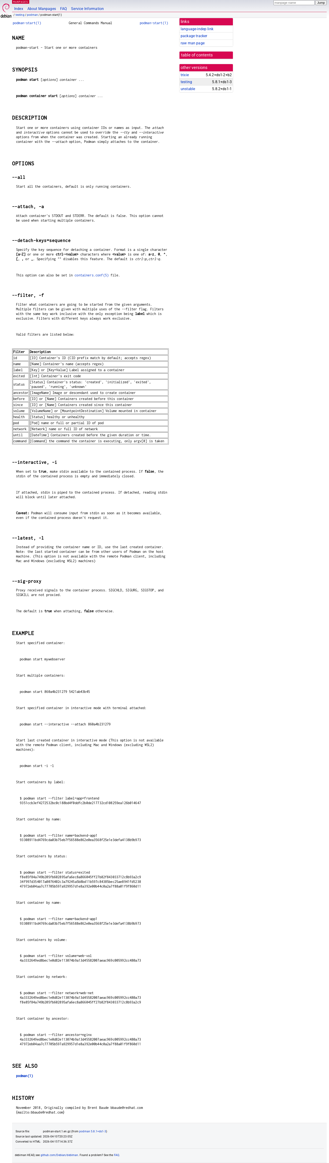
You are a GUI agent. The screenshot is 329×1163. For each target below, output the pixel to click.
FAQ (63, 9)
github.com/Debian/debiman (59, 1155)
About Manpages (41, 9)
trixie (185, 75)
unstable (188, 89)
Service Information (87, 9)
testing (20, 14)
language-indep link (197, 29)
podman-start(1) (27, 23)
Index (18, 9)
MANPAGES (20, 1)
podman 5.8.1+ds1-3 (92, 1131)
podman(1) (24, 1076)
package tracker (194, 36)
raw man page (193, 43)
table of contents (197, 55)
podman (32, 14)
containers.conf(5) (92, 275)
